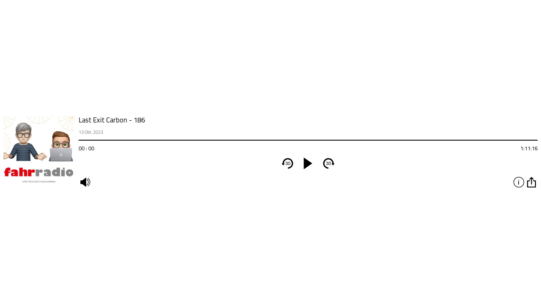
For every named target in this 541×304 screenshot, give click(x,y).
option (531, 182)
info (518, 182)
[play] (308, 163)
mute (85, 182)
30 (287, 163)
